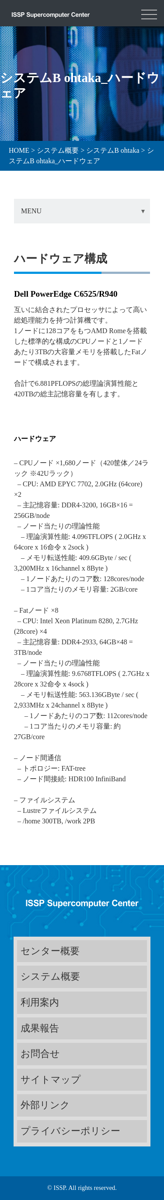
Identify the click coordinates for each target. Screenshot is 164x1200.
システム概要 (50, 976)
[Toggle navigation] (149, 13)
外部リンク (45, 1104)
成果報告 (40, 1028)
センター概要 (50, 950)
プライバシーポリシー (70, 1130)
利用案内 (40, 1002)
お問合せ (40, 1053)
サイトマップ (51, 1079)
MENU (31, 211)
